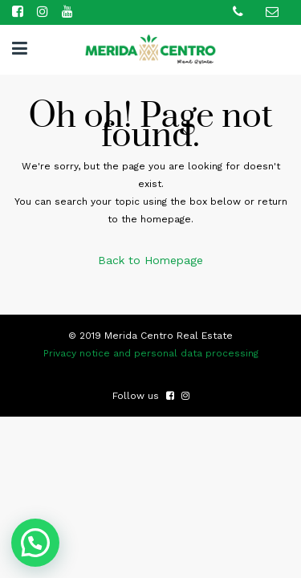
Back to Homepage (150, 260)
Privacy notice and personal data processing (150, 353)
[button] (38, 541)
